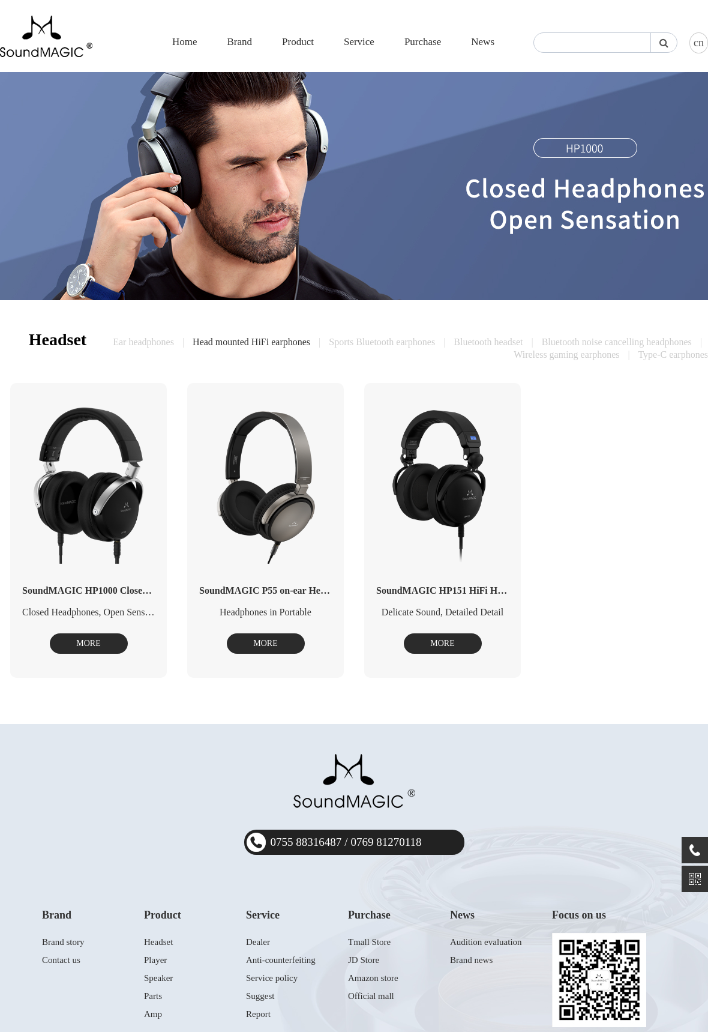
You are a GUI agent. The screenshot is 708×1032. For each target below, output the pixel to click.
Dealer (258, 942)
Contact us (61, 960)
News (482, 41)
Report (258, 1014)
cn (699, 43)
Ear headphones (143, 342)
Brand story (63, 942)
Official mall (371, 996)
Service (359, 41)
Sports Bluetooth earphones (382, 342)
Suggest (260, 996)
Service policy (272, 978)
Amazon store (373, 978)
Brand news (471, 960)
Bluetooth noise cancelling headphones (617, 342)
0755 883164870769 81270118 (346, 842)
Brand (239, 41)
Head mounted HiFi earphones (251, 342)
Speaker (158, 978)
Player (155, 960)
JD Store (363, 960)
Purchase (422, 41)
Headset (158, 942)
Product (298, 41)
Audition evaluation (486, 942)
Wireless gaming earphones (566, 354)
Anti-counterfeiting (281, 960)
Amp (153, 1014)
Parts (153, 996)
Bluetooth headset (488, 342)
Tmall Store (369, 942)
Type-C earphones (673, 354)
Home (184, 41)
